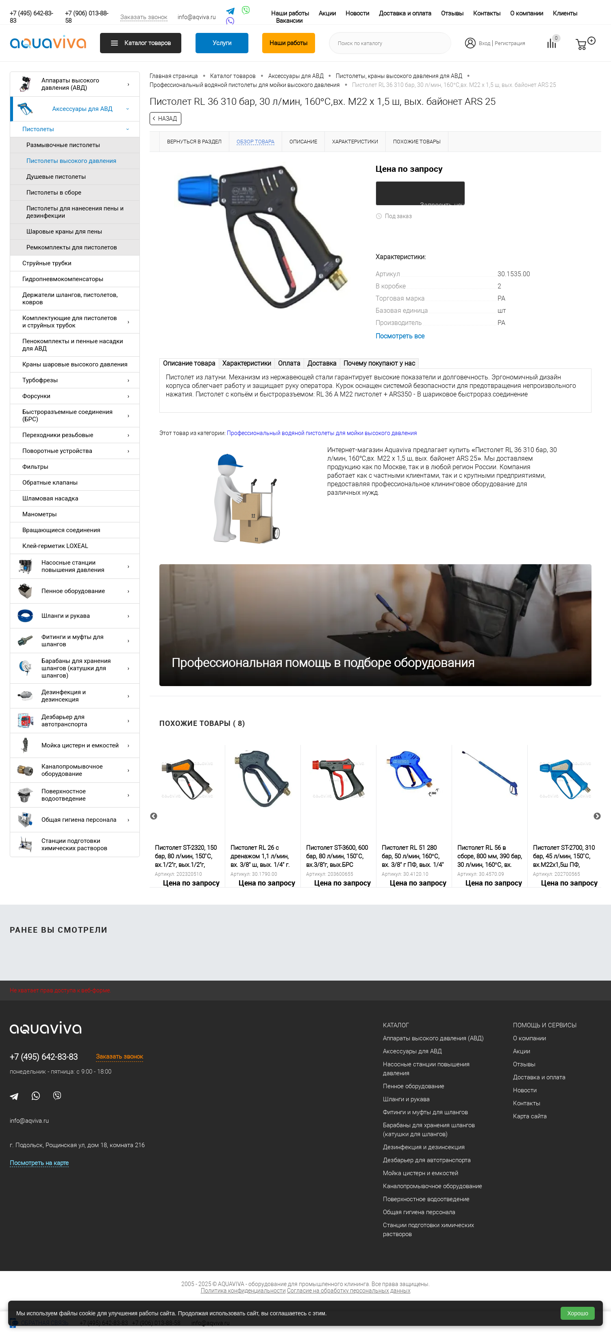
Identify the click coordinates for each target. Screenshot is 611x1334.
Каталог (396, 1025)
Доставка (322, 363)
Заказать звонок (143, 17)
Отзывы (452, 13)
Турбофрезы (77, 380)
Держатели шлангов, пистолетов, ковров (69, 298)
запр (595, 48)
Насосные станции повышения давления (75, 566)
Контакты (486, 13)
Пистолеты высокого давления (71, 161)
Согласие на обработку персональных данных (349, 1290)
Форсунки (77, 396)
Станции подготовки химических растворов (62, 844)
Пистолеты (77, 129)
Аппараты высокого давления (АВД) (75, 84)
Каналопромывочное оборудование (75, 770)
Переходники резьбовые (77, 435)
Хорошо (577, 1313)
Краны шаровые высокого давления (75, 364)
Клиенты (565, 13)
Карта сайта (530, 1116)
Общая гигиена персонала (75, 820)
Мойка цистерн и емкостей (75, 745)
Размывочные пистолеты (63, 145)
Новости (357, 13)
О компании (526, 13)
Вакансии (289, 20)
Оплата (289, 363)
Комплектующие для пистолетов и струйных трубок (77, 321)
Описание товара (189, 363)
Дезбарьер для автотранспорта (75, 720)
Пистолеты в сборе (53, 192)
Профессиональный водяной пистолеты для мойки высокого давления (322, 432)
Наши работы (290, 13)
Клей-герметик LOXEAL (55, 546)
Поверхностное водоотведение (75, 795)
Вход (484, 43)
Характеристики (246, 363)
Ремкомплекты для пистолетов (71, 247)
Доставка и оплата (405, 13)
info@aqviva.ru (197, 17)
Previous (154, 816)
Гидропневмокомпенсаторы (62, 279)
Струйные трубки (47, 263)
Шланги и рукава (75, 616)
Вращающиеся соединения (61, 530)
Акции (327, 13)
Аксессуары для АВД (75, 109)
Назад (167, 118)
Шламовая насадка (50, 498)
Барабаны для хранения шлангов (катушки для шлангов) (75, 668)
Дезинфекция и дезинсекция (75, 696)
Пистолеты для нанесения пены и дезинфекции (75, 212)
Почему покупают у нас (379, 363)
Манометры (39, 514)
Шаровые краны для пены (64, 231)
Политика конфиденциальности (243, 1290)
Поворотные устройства (77, 451)
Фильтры (35, 466)
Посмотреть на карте (39, 1162)
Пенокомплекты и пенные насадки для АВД (72, 345)
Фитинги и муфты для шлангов (75, 640)
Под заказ (394, 215)
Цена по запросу (409, 168)
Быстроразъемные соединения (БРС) (77, 415)
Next (597, 816)
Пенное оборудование (75, 591)
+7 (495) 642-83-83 (44, 1056)
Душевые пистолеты (56, 176)
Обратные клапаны (50, 482)
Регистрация (510, 43)
